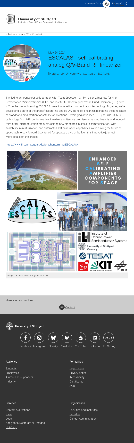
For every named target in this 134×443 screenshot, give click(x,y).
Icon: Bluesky (53, 338)
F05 (117, 3)
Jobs (9, 418)
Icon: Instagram (39, 338)
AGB (72, 385)
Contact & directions (18, 410)
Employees (12, 372)
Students (11, 368)
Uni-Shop (11, 427)
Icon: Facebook (25, 338)
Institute (11, 34)
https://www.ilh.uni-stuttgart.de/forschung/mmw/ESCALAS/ (42, 144)
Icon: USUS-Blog (108, 338)
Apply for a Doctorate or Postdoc (25, 422)
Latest (20, 34)
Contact (67, 307)
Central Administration (83, 418)
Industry (11, 381)
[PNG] (67, 211)
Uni (94, 3)
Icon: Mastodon (67, 338)
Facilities (75, 414)
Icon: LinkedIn (95, 338)
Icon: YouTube (81, 338)
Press (9, 414)
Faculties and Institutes (84, 410)
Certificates (76, 381)
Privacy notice (78, 372)
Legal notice (77, 368)
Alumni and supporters (19, 377)
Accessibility (77, 377)
